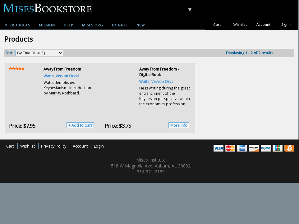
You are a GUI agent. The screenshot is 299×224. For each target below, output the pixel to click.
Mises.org (92, 25)
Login (99, 146)
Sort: (9, 53)
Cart (217, 24)
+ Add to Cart (80, 125)
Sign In (286, 24)
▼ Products (17, 25)
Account (263, 24)
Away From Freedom (62, 69)
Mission (47, 25)
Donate (120, 25)
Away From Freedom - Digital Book (159, 71)
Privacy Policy (54, 146)
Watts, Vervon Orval (61, 75)
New (140, 25)
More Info (178, 125)
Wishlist (240, 24)
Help (68, 25)
